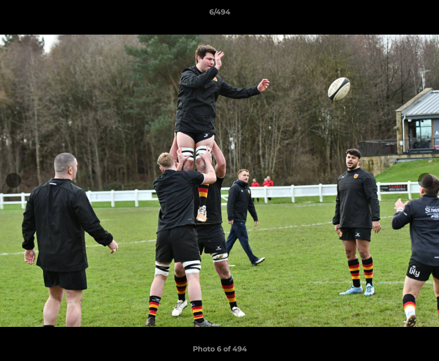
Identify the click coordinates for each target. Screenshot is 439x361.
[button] (421, 14)
